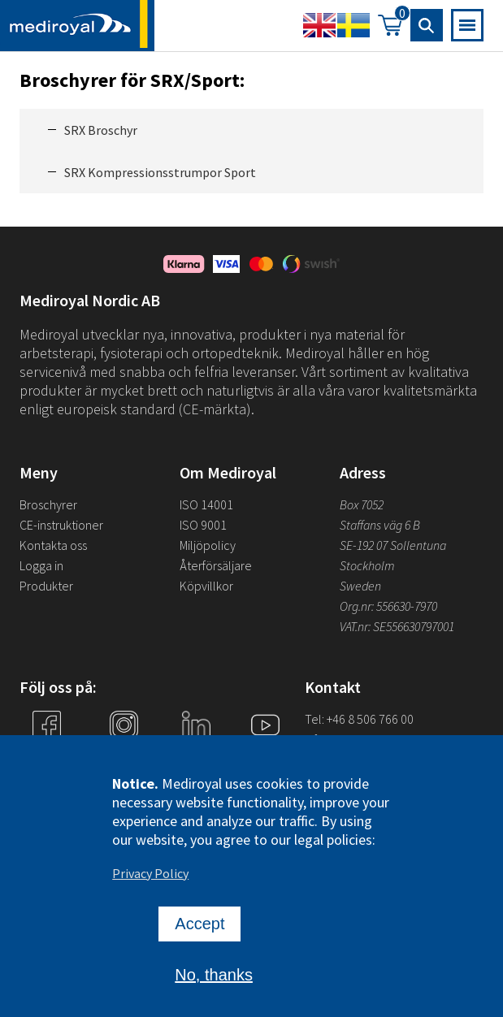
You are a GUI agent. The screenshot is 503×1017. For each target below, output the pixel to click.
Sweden (360, 586)
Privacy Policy (150, 878)
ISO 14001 (206, 504)
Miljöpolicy (208, 545)
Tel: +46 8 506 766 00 (359, 719)
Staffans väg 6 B (380, 525)
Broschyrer (48, 504)
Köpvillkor (206, 586)
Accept (199, 928)
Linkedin (196, 755)
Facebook (46, 755)
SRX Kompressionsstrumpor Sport (160, 172)
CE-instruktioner (61, 525)
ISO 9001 (203, 525)
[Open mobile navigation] (467, 25)
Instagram (124, 755)
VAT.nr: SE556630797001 (398, 626)
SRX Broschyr (100, 130)
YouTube (265, 755)
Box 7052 (362, 504)
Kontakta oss (53, 545)
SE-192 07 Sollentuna (393, 545)
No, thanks (214, 980)
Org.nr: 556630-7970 (388, 606)
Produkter (46, 586)
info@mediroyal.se (355, 739)
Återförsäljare (216, 565)
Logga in (41, 565)
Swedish (353, 25)
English (319, 25)
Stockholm (367, 565)
